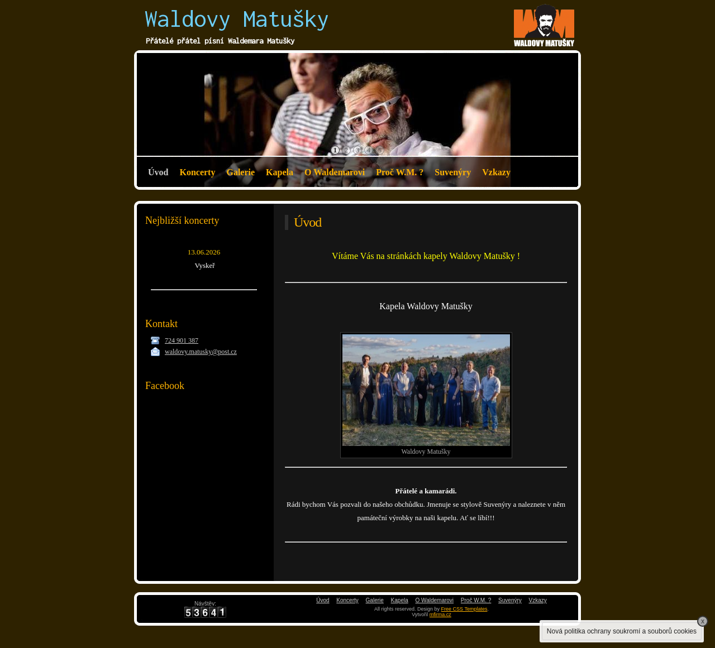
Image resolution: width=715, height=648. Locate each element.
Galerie (240, 172)
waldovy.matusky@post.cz (201, 352)
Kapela (279, 172)
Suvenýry (453, 172)
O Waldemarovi (334, 172)
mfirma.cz (440, 614)
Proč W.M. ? (399, 172)
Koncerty (197, 172)
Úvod (158, 172)
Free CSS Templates (464, 609)
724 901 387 (181, 340)
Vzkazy (496, 172)
